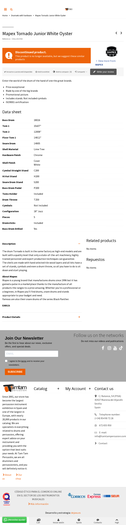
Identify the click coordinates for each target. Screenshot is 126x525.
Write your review (103, 72)
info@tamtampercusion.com (110, 436)
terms (23, 361)
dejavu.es (76, 512)
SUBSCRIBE (15, 371)
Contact (101, 443)
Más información (39, 503)
